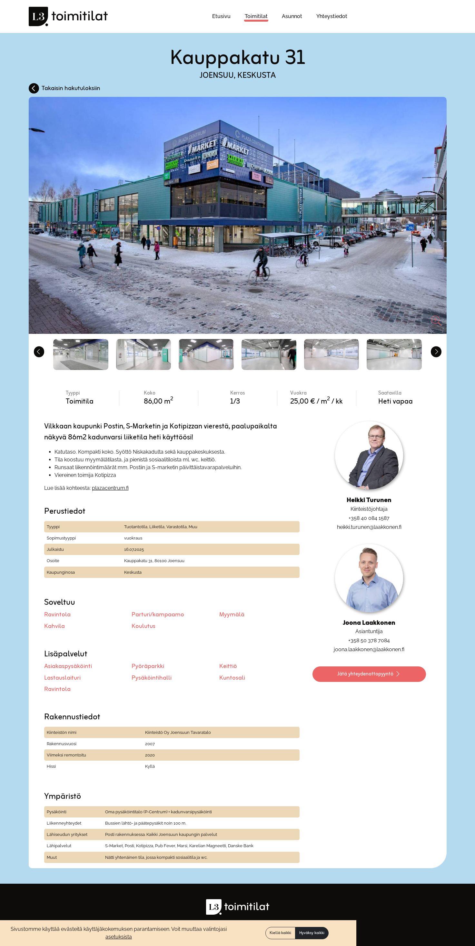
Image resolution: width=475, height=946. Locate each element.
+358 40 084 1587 (369, 516)
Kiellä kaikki (280, 933)
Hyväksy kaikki (311, 933)
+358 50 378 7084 (369, 639)
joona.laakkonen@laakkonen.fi (369, 648)
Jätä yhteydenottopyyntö (369, 673)
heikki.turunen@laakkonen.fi (369, 525)
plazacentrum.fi (110, 486)
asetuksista (118, 937)
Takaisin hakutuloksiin (71, 88)
